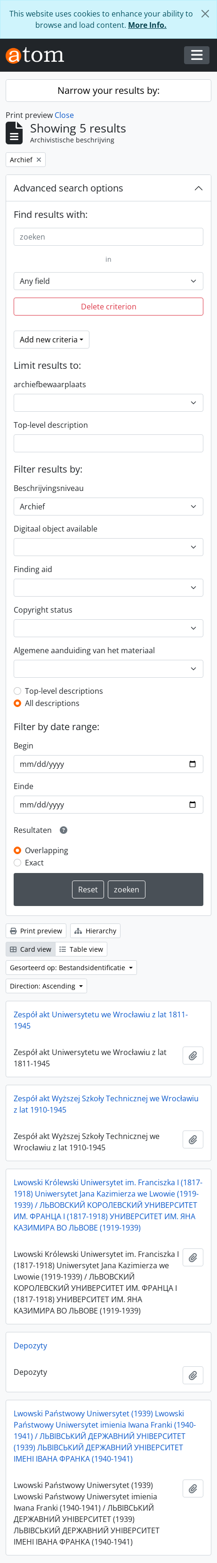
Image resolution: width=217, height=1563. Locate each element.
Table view (81, 949)
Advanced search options (68, 188)
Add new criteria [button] (49, 339)
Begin (23, 745)
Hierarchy (95, 930)
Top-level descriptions (64, 691)
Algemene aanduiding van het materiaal (84, 650)
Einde (23, 786)
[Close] (205, 13)
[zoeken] (108, 237)
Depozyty (30, 1345)
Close (64, 115)
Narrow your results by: (108, 90)
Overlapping (46, 850)
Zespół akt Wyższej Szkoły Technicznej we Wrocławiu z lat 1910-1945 (106, 1104)
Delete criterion (109, 306)
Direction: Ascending (43, 985)
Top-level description (51, 425)
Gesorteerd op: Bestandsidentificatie (68, 967)
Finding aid (33, 569)
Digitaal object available (55, 529)
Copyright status (43, 610)
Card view (30, 949)
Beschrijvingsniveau (49, 488)
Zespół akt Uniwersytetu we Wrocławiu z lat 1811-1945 (101, 1020)
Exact (34, 862)
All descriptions (52, 703)
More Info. (147, 25)
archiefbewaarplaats (50, 384)
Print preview (36, 930)
